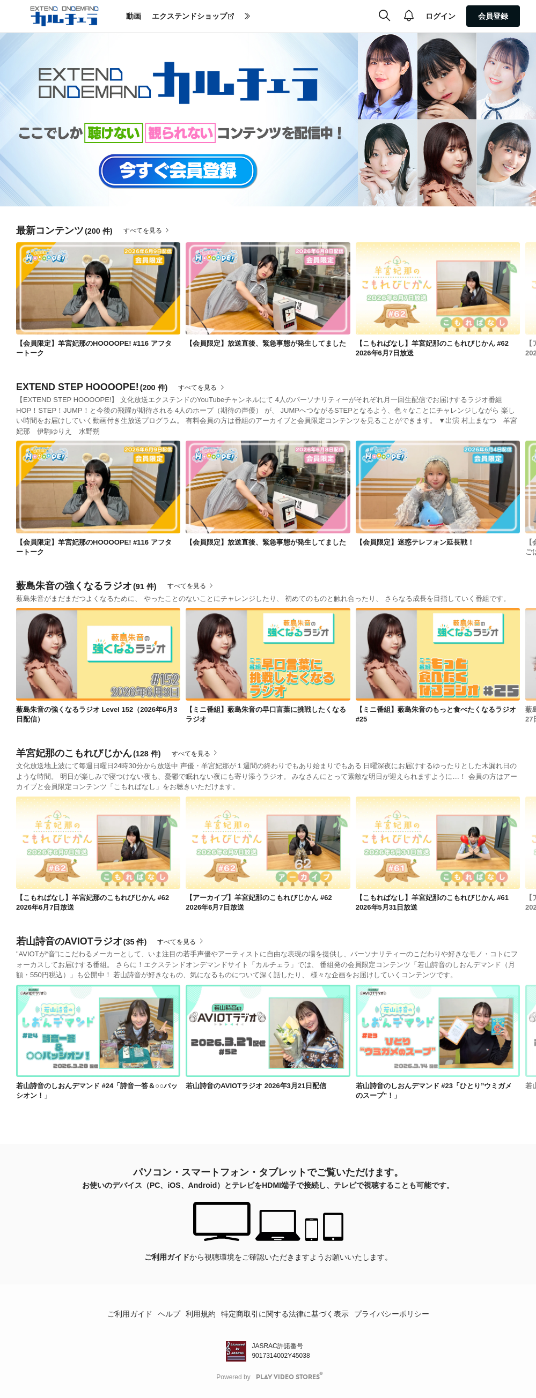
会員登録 (493, 16)
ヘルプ (169, 1314)
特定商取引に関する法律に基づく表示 (285, 1314)
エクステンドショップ (189, 16)
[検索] (384, 16)
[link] (98, 288)
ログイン (440, 16)
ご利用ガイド (166, 1257)
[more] (247, 16)
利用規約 (201, 1314)
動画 (133, 16)
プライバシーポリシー (391, 1314)
